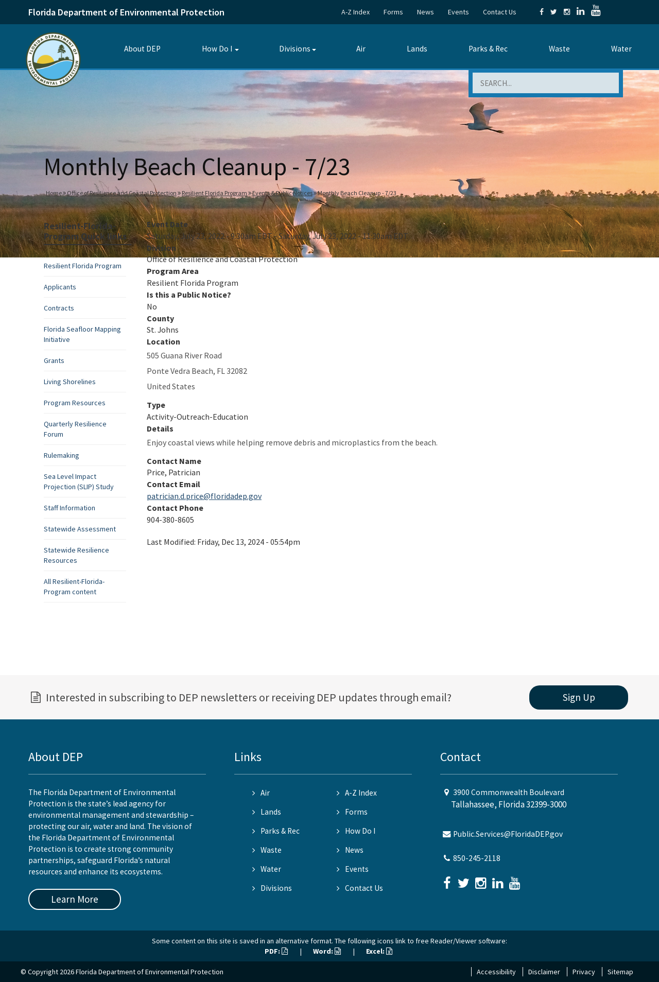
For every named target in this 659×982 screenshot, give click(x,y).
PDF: (276, 951)
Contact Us (499, 11)
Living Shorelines (70, 381)
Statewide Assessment (80, 528)
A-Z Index (355, 11)
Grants (54, 360)
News (425, 11)
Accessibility (496, 971)
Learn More (74, 899)
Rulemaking (61, 455)
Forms (393, 11)
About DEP (142, 49)
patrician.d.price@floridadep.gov (204, 496)
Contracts (59, 308)
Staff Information (69, 507)
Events (458, 11)
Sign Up (579, 697)
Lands (417, 49)
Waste (559, 49)
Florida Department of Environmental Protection (126, 12)
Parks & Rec (488, 49)
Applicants (60, 286)
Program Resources (75, 402)
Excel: (379, 951)
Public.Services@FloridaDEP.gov (508, 834)
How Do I (217, 49)
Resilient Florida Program (214, 193)
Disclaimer (544, 971)
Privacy (584, 971)
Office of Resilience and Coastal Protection (122, 193)
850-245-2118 (476, 858)
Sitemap (620, 971)
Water (621, 49)
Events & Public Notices (282, 193)
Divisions (294, 49)
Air (361, 49)
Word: (327, 951)
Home (54, 193)
